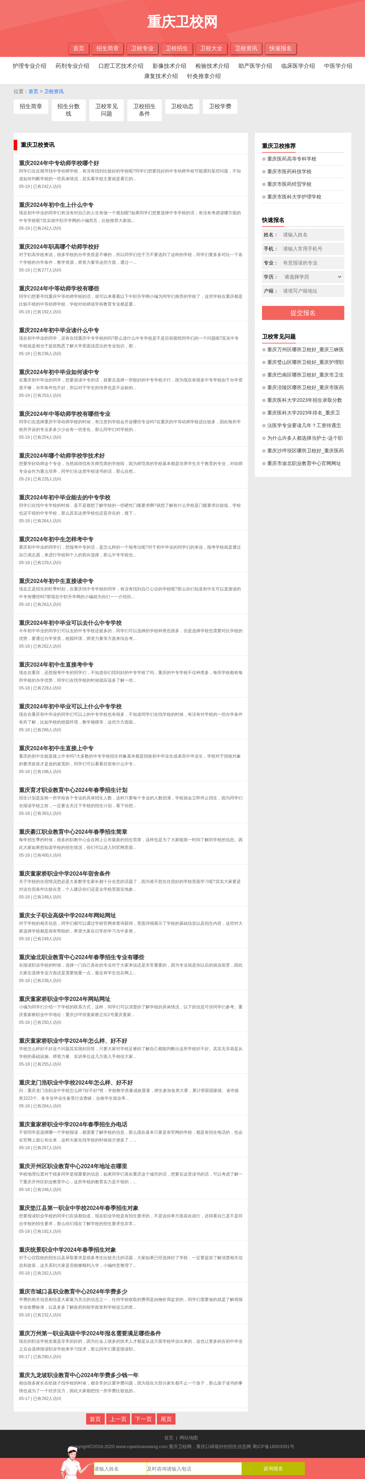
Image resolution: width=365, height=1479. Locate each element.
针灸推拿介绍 (204, 76)
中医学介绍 (338, 66)
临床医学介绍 (298, 66)
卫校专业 (142, 48)
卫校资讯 (246, 48)
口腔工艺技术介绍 (120, 66)
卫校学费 (220, 106)
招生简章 (107, 48)
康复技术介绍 (161, 76)
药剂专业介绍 (72, 66)
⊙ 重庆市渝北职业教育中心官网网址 (301, 463)
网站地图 (189, 1437)
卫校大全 (211, 48)
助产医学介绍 (255, 66)
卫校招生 (177, 48)
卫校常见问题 (106, 110)
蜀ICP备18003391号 (273, 1446)
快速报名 (280, 48)
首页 (78, 48)
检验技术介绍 (212, 66)
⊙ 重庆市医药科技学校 (287, 171)
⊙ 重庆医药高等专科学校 (289, 159)
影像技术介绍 (169, 66)
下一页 (143, 1419)
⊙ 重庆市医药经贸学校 (287, 184)
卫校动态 (182, 106)
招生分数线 (68, 110)
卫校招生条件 (144, 110)
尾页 (166, 1419)
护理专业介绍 (29, 66)
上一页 (118, 1419)
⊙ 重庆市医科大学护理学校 (291, 196)
